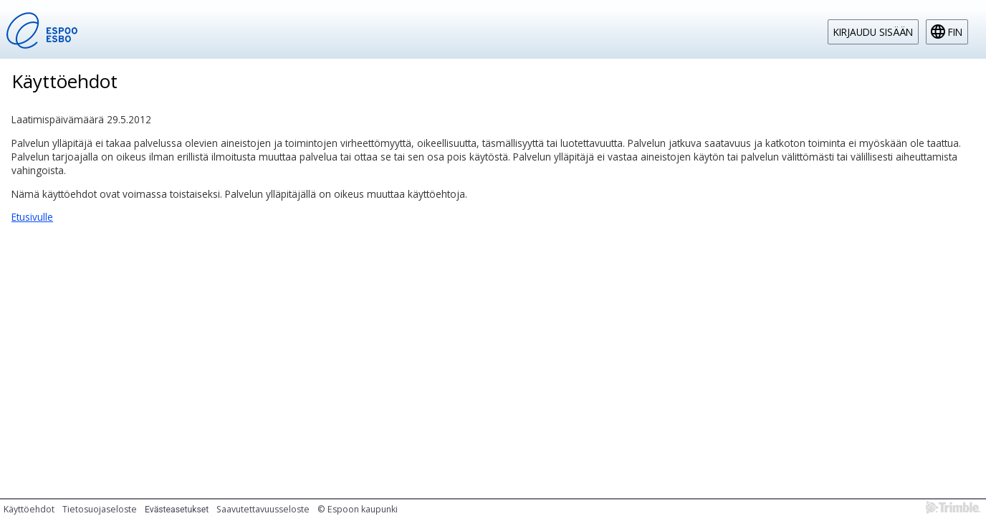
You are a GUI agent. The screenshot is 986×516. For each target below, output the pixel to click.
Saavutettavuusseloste (263, 509)
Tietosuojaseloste (99, 509)
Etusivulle (32, 217)
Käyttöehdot (29, 509)
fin (955, 32)
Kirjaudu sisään (873, 32)
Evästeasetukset (177, 510)
